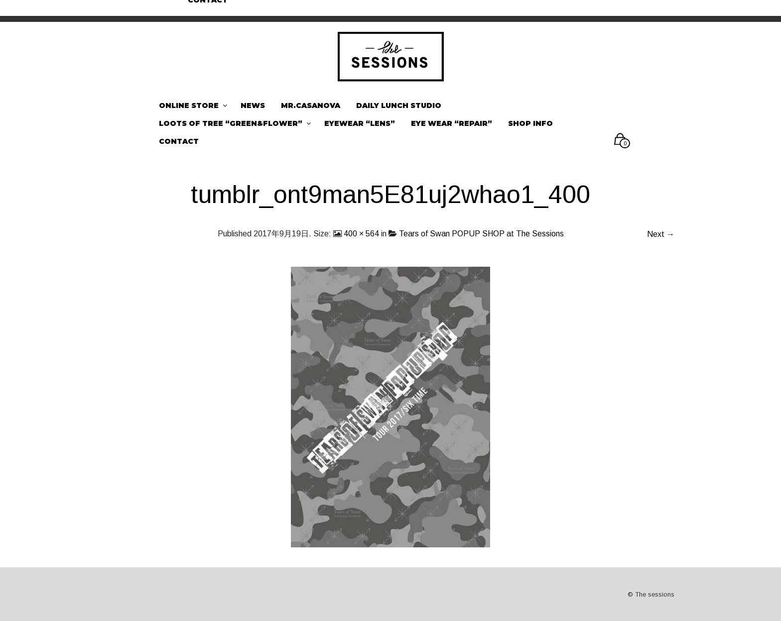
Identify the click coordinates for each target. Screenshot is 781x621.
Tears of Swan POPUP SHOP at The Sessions (481, 233)
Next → (660, 234)
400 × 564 (361, 233)
